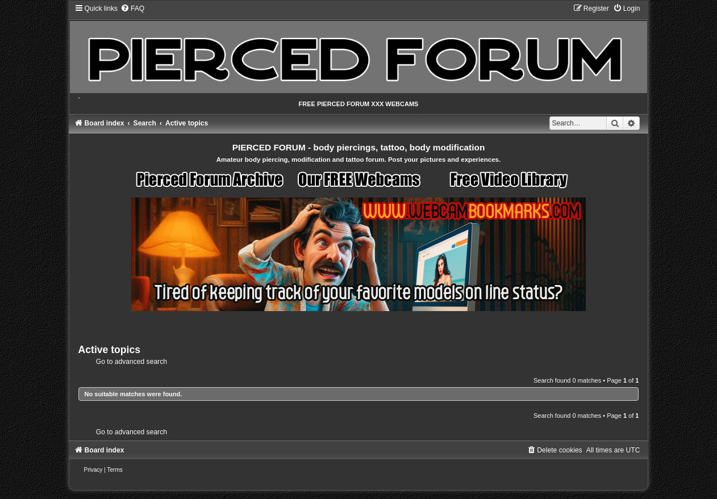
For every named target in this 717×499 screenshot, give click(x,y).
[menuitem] (132, 8)
